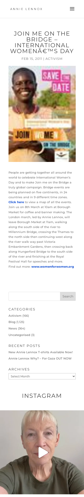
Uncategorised (19, 335)
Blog (12, 322)
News (13, 328)
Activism (53, 59)
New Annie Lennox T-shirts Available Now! (41, 352)
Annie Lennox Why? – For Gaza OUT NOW (40, 358)
